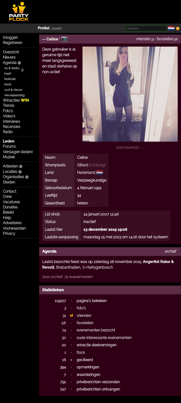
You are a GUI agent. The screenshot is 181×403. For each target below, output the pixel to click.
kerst (7, 84)
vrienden (143, 39)
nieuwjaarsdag (14, 95)
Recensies (11, 126)
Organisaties (13, 177)
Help (7, 217)
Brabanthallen (68, 267)
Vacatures (11, 202)
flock (81, 352)
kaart (7, 73)
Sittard (82, 165)
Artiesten (10, 166)
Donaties (10, 207)
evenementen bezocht (96, 330)
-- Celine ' (51, 39)
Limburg (97, 165)
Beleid (8, 212)
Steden (9, 182)
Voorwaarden (14, 228)
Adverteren (12, 223)
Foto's (8, 111)
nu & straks (11, 68)
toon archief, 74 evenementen (67, 277)
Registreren (12, 42)
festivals (10, 79)
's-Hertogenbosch (97, 267)
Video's (9, 116)
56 (64, 323)
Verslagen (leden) (18, 152)
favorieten (165, 39)
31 (64, 315)
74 (64, 330)
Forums (9, 146)
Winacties (16, 100)
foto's (81, 308)
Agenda (9, 62)
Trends (8, 105)
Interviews (11, 121)
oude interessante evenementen (104, 337)
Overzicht (11, 52)
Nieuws (9, 57)
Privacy (9, 233)
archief (170, 251)
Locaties (10, 171)
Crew (7, 196)
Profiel (43, 28)
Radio (7, 132)
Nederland (86, 172)
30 (64, 337)
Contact (9, 191)
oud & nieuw (13, 90)
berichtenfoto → (130, 147)
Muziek (9, 157)
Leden (8, 141)
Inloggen (10, 37)
